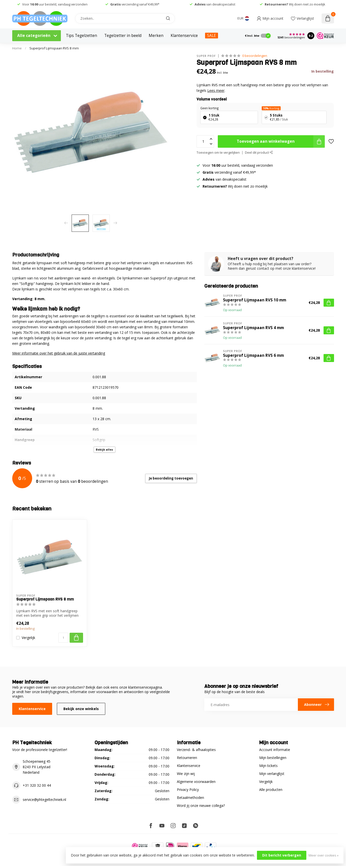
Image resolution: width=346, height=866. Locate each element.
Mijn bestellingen (272, 757)
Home (17, 48)
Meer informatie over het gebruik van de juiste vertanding (58, 353)
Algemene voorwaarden (196, 781)
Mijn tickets (268, 765)
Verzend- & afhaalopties (196, 749)
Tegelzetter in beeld (122, 35)
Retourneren (187, 757)
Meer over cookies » (324, 855)
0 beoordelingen (254, 56)
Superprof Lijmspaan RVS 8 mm (54, 48)
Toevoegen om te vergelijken (218, 152)
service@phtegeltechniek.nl (44, 799)
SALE (211, 35)
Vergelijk (28, 637)
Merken (156, 35)
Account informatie (274, 749)
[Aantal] (63, 638)
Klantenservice (184, 35)
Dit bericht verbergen (281, 855)
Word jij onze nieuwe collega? (201, 805)
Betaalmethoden (190, 797)
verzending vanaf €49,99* (134, 4)
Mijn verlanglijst (271, 773)
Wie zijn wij (186, 773)
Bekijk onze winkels (81, 708)
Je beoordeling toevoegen (171, 478)
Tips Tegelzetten (81, 35)
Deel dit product (259, 152)
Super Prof (206, 55)
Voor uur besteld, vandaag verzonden (54, 4)
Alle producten (270, 789)
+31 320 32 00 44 (37, 785)
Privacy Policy (188, 789)
